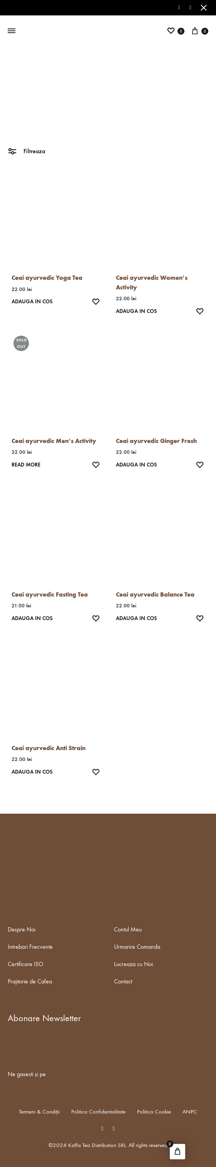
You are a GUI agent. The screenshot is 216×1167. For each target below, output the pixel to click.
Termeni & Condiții (39, 1111)
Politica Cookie (154, 1111)
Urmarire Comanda (137, 946)
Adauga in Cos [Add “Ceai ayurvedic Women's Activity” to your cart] (136, 311)
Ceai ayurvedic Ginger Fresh (156, 441)
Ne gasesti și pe (27, 1074)
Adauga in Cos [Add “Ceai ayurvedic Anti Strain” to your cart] (32, 772)
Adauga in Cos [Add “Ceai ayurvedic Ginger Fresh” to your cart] (136, 464)
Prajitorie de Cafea (30, 981)
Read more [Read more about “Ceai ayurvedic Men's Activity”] (26, 464)
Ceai (105, 111)
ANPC (190, 1111)
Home (90, 111)
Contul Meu (128, 929)
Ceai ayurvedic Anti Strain (48, 748)
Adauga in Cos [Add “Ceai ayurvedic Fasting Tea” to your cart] (32, 618)
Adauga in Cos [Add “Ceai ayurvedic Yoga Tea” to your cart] (32, 301)
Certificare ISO (26, 964)
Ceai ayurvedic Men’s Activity (54, 441)
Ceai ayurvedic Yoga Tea (47, 277)
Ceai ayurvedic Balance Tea (155, 594)
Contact (123, 981)
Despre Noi (21, 929)
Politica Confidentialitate (98, 1111)
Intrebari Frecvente (30, 946)
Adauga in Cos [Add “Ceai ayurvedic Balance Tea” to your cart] (136, 618)
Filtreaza (26, 150)
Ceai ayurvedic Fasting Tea (50, 594)
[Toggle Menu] (11, 31)
